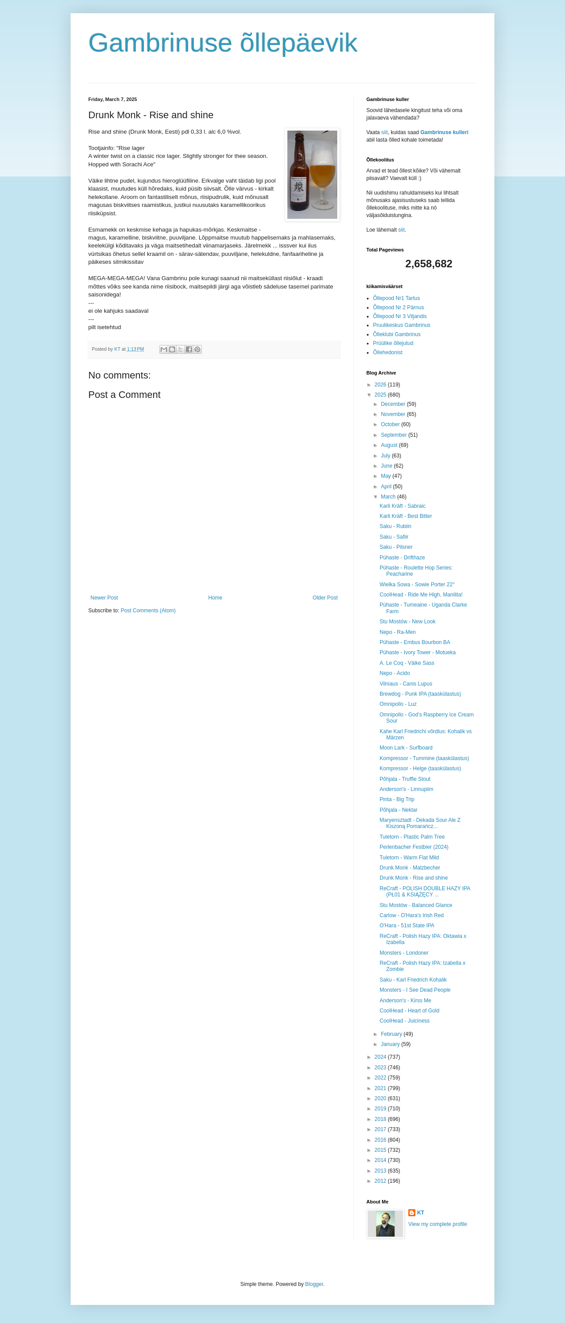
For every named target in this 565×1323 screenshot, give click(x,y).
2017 (381, 1129)
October (391, 424)
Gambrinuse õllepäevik (223, 42)
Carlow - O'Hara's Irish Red (412, 915)
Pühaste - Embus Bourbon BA (415, 642)
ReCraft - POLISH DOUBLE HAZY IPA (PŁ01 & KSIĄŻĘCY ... (425, 891)
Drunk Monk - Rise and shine (414, 878)
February (392, 1034)
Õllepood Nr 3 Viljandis (400, 316)
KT (420, 1213)
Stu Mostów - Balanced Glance (416, 905)
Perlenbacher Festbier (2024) (414, 847)
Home (215, 598)
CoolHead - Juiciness (404, 1021)
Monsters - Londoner (404, 953)
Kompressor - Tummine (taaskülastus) (424, 758)
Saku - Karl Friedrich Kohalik (413, 980)
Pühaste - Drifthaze (402, 558)
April (387, 486)
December (394, 404)
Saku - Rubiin (395, 526)
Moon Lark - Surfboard (406, 748)
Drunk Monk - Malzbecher (410, 868)
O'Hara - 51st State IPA (407, 925)
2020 (381, 1098)
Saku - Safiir (394, 537)
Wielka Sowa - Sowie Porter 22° (417, 584)
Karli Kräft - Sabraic (403, 506)
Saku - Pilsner (396, 547)
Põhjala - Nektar (399, 810)
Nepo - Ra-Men (398, 632)
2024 (381, 1057)
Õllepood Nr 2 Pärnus (398, 307)
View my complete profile (437, 1224)
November (394, 414)
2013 (381, 1171)
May (386, 476)
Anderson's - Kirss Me (405, 1000)
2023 (381, 1067)
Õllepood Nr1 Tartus (396, 298)
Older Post (325, 598)
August (390, 445)
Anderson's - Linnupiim (406, 789)
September (394, 435)
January (391, 1044)
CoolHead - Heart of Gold (409, 1011)
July (386, 456)
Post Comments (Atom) (148, 610)
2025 (381, 395)
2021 (381, 1088)
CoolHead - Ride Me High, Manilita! (421, 595)
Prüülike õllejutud (393, 343)
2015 (381, 1150)
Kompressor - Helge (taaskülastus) (420, 768)
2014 (381, 1160)
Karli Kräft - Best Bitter (406, 516)
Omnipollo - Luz (398, 704)
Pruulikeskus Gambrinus (401, 325)
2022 (381, 1078)
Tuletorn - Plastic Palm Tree (412, 837)
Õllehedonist (388, 352)
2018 (381, 1119)
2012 (381, 1181)
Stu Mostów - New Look (408, 621)
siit (384, 132)
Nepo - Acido (395, 673)
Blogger (314, 1284)
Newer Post (104, 598)
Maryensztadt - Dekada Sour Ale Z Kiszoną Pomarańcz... (420, 823)
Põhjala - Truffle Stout (405, 779)
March (389, 497)
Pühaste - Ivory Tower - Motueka (418, 652)
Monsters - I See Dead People (415, 990)
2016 (381, 1140)
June (387, 466)
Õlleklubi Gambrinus (397, 334)
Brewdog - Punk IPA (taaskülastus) (420, 694)
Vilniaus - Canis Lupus (406, 684)
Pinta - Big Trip (397, 799)
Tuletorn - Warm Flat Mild (409, 858)
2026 (381, 385)
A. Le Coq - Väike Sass (407, 663)
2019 (381, 1109)
